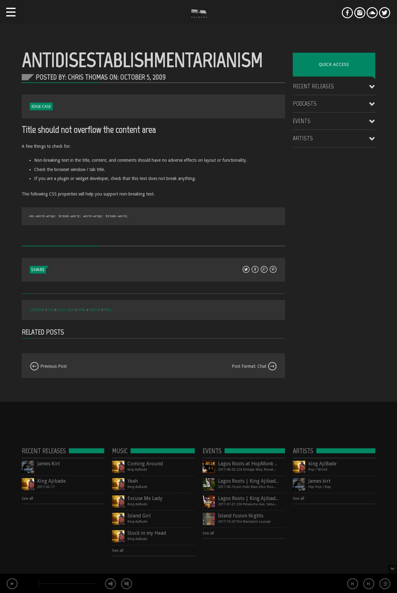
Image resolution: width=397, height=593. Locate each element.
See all (27, 498)
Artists (303, 138)
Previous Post (48, 366)
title (107, 310)
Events (301, 121)
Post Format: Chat (254, 366)
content (37, 310)
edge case (65, 310)
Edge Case (41, 106)
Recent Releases (313, 86)
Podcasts (305, 103)
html (82, 310)
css (51, 310)
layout (95, 310)
